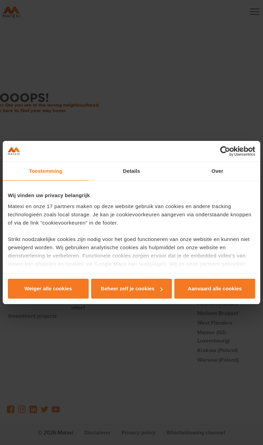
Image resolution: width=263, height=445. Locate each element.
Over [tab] (217, 171)
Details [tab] (131, 171)
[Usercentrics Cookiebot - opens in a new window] (225, 151)
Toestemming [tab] (46, 171)
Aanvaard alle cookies (215, 288)
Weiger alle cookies (48, 288)
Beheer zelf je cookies (132, 288)
